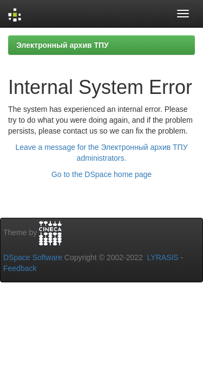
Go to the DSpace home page (101, 174)
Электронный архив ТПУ (62, 45)
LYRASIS (163, 257)
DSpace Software (32, 257)
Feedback (19, 268)
